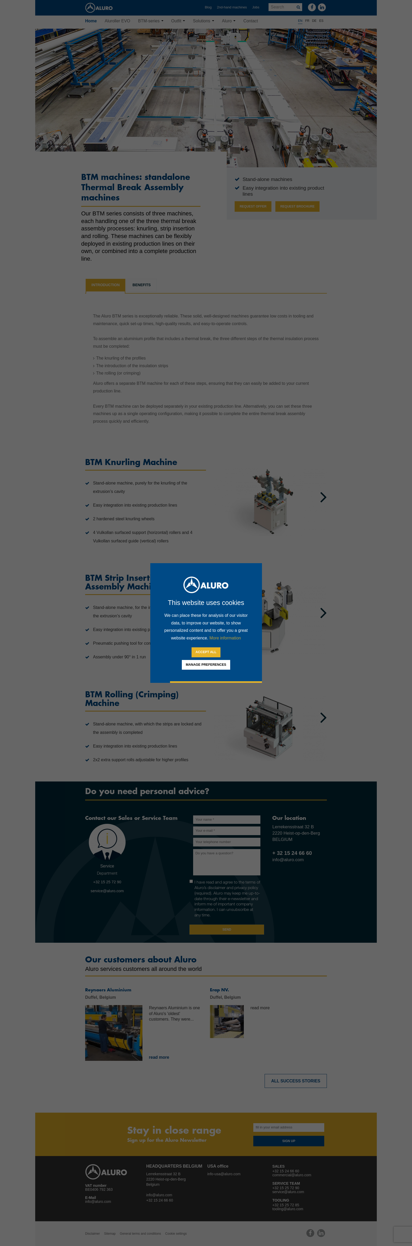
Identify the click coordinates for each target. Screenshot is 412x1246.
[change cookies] (206, 665)
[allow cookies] (206, 652)
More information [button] (225, 638)
